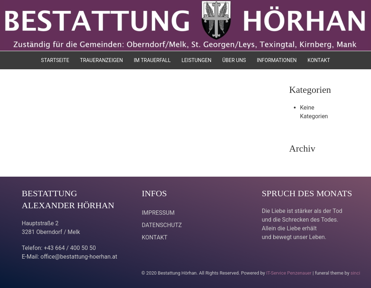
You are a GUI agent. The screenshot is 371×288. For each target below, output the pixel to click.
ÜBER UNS (234, 60)
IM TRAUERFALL (152, 60)
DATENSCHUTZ (162, 225)
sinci (355, 273)
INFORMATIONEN (277, 60)
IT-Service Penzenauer (289, 273)
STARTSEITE (55, 60)
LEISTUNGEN (197, 60)
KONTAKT (319, 60)
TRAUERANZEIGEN (101, 60)
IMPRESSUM (158, 212)
